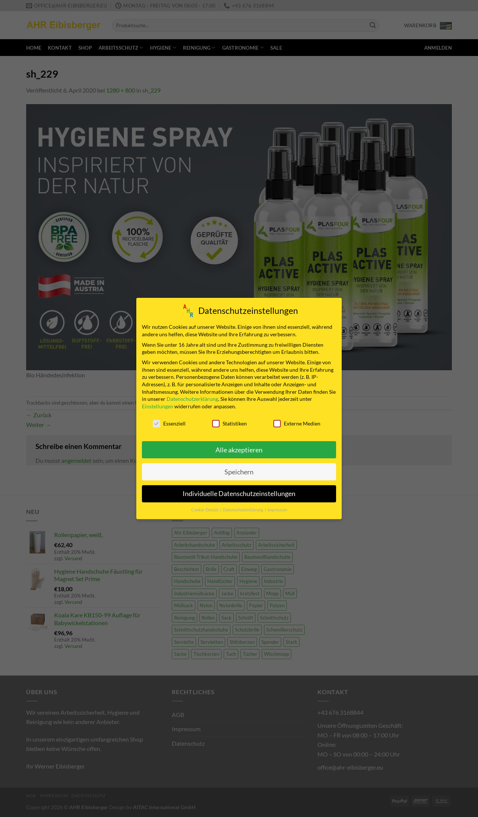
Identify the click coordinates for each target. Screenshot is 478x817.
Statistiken (229, 421)
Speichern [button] (239, 469)
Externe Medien (296, 421)
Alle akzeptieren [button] (239, 447)
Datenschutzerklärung (192, 396)
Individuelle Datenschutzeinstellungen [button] (239, 491)
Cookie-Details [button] (205, 507)
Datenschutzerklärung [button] (243, 507)
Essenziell (169, 421)
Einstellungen (157, 404)
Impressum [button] (277, 507)
